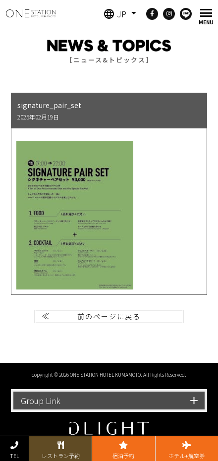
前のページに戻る (109, 316)
